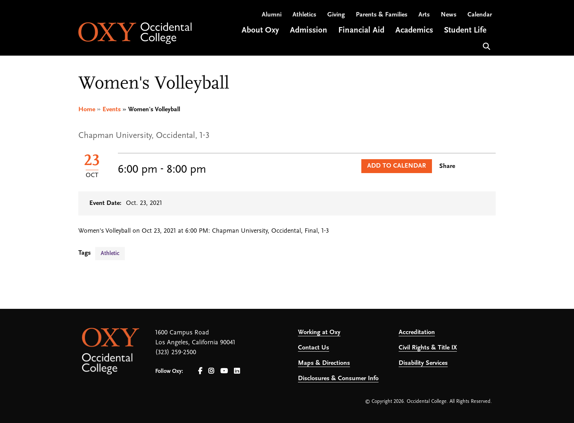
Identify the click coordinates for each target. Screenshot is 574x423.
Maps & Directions (324, 363)
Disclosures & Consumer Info (338, 378)
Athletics (304, 14)
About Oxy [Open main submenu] (260, 30)
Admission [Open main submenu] (308, 30)
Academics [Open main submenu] (414, 30)
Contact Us (313, 347)
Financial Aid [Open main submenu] (361, 30)
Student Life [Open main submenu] (465, 30)
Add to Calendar (396, 165)
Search (485, 45)
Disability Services (423, 363)
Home (86, 109)
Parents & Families (381, 14)
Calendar (479, 14)
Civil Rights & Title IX (428, 347)
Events (111, 109)
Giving (336, 14)
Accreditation (417, 332)
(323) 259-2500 (175, 352)
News (448, 14)
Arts (424, 14)
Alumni (272, 14)
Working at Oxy (319, 332)
